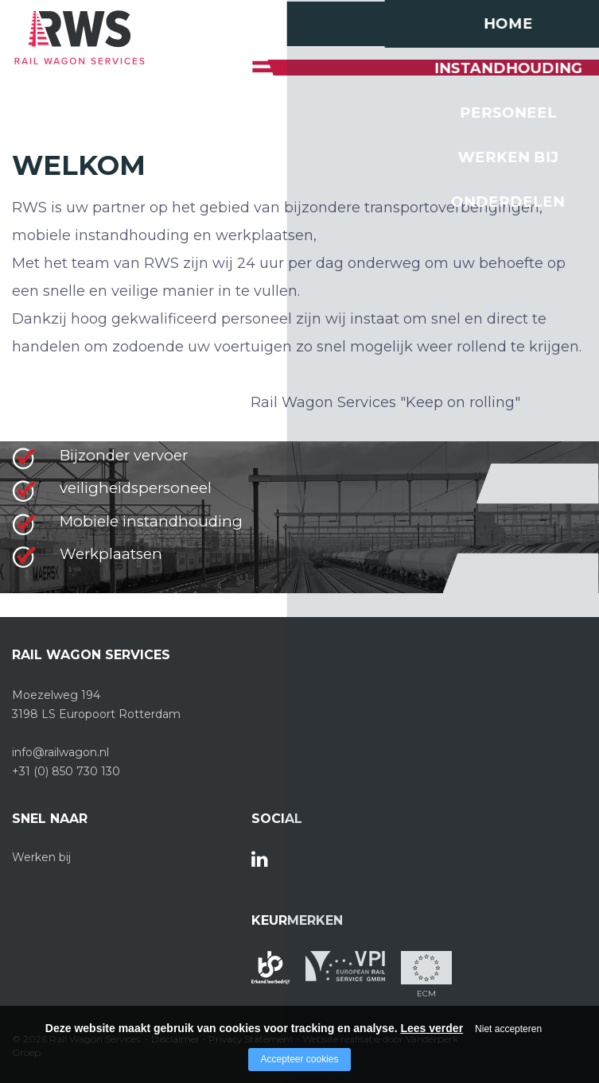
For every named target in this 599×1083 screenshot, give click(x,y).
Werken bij (41, 857)
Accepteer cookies (299, 1059)
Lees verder (431, 1028)
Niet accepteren (508, 1028)
